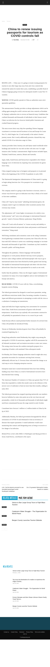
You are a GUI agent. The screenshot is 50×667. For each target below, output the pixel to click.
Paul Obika (16, 39)
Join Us (25, 634)
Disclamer (21, 632)
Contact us (6, 632)
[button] (3, 2)
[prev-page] (3, 529)
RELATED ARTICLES (9, 498)
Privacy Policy (29, 632)
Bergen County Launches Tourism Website (27, 520)
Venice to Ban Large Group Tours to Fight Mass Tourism (29, 570)
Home (3, 21)
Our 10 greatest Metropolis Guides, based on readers (37, 488)
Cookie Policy (14, 632)
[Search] (47, 2)
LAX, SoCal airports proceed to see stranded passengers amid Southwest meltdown (13, 489)
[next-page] (6, 529)
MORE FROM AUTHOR (25, 498)
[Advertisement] (25, 453)
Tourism (8, 21)
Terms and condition (40, 632)
